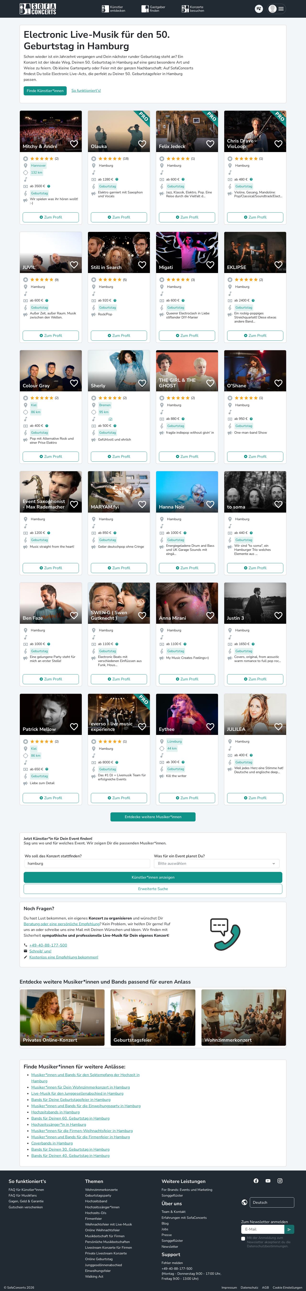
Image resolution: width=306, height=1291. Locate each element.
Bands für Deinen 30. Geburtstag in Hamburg (70, 1149)
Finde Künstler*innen (45, 90)
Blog (165, 1223)
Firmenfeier (93, 1218)
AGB (265, 1288)
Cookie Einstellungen (287, 1288)
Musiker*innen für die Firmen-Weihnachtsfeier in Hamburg (82, 1130)
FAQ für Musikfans (23, 1195)
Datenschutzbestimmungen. (267, 1246)
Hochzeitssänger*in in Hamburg (58, 1124)
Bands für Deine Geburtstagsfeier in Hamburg (70, 1099)
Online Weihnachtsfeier (102, 1230)
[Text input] (262, 1229)
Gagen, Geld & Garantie (26, 1201)
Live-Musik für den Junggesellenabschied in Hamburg (77, 1093)
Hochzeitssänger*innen (102, 1207)
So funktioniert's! (86, 90)
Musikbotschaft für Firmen (105, 1236)
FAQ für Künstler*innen (26, 1189)
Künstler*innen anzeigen (153, 877)
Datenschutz (249, 1288)
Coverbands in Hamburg (52, 1143)
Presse (167, 1235)
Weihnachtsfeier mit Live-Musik (108, 1224)
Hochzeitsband (96, 1201)
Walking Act (94, 1276)
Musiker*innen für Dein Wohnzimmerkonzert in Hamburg (80, 1087)
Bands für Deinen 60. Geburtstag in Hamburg (70, 1118)
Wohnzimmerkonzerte (101, 1189)
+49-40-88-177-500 (48, 945)
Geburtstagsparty (98, 1195)
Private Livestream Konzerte (106, 1253)
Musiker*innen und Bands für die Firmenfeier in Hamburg (80, 1137)
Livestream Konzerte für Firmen (108, 1247)
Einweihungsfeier (98, 1271)
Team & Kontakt (174, 1211)
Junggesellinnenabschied (103, 1265)
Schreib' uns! (40, 951)
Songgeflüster (172, 1195)
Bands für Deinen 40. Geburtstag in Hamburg (70, 1155)
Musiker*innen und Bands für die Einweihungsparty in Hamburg (86, 1106)
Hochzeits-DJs (95, 1213)
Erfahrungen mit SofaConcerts (184, 1217)
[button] (276, 9)
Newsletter (170, 1246)
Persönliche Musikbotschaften (107, 1242)
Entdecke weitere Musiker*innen (153, 817)
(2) (110, 419)
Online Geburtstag (99, 1259)
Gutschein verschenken (26, 1207)
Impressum (229, 1288)
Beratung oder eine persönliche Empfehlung (62, 924)
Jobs (165, 1229)
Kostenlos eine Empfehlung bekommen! (63, 957)
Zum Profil (53, 217)
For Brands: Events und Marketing (187, 1189)
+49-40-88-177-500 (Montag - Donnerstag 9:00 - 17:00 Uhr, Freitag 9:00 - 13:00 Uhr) (191, 1273)
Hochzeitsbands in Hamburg (55, 1112)
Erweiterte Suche (153, 889)
